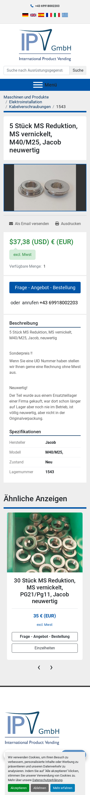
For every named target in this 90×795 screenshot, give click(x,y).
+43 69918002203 (47, 6)
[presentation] (38, 667)
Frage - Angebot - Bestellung (45, 287)
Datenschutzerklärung (47, 780)
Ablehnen (39, 788)
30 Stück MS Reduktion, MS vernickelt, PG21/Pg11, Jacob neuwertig (44, 591)
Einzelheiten (45, 648)
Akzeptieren (19, 788)
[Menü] (38, 85)
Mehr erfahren (62, 788)
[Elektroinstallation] (25, 101)
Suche (78, 70)
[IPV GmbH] (32, 727)
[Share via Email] (29, 223)
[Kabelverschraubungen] (30, 106)
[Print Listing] (68, 223)
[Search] (37, 70)
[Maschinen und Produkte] (26, 97)
